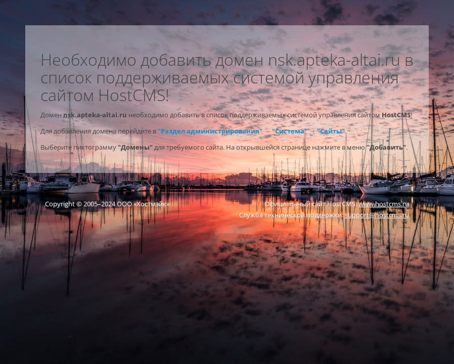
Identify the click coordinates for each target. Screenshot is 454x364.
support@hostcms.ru (377, 214)
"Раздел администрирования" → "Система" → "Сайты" (251, 130)
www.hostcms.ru (383, 203)
